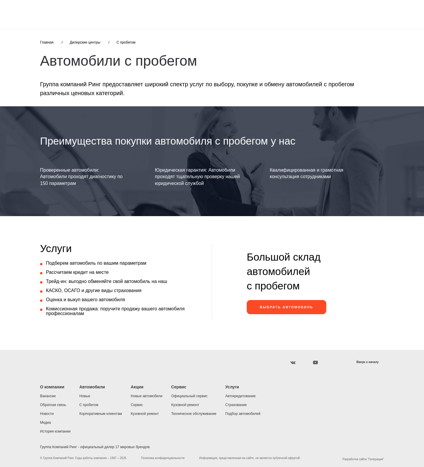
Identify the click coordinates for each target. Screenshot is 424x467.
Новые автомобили (146, 396)
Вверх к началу (368, 362)
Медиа (45, 422)
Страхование (236, 405)
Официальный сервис (189, 396)
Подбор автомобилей (242, 413)
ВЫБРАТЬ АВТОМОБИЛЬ (286, 307)
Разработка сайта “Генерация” (363, 459)
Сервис (137, 405)
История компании (55, 431)
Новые (84, 396)
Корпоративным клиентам (100, 413)
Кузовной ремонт (145, 413)
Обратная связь (53, 405)
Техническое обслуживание (193, 413)
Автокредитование (240, 396)
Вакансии (48, 396)
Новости (47, 413)
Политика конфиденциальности (163, 458)
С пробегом (126, 42)
